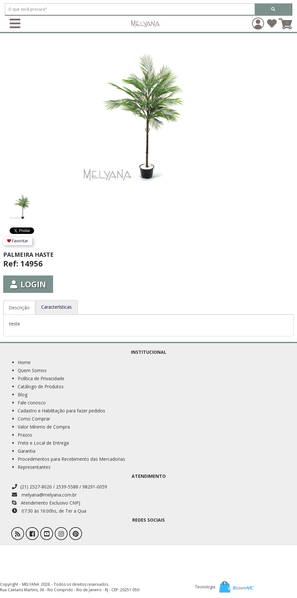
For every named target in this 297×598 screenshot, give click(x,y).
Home (24, 362)
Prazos (25, 435)
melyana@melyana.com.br (44, 495)
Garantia (26, 451)
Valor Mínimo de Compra (44, 427)
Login (28, 284)
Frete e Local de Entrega (43, 443)
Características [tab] (56, 307)
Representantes (34, 467)
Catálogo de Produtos (41, 386)
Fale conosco (32, 403)
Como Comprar (34, 419)
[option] (27, 203)
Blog (22, 394)
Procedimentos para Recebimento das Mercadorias (71, 459)
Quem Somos (32, 370)
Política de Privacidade (41, 378)
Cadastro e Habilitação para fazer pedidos (61, 411)
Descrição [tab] (19, 307)
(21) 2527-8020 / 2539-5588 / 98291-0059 (59, 487)
